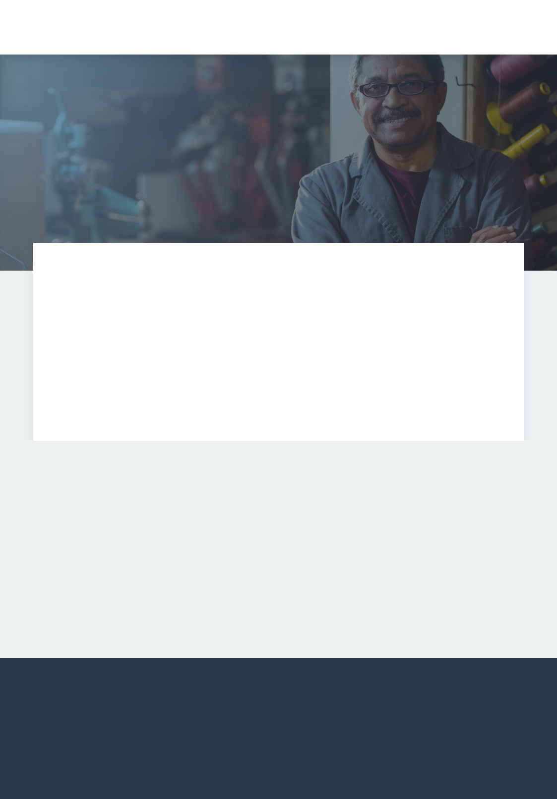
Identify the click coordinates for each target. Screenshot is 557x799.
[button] (404, 27)
